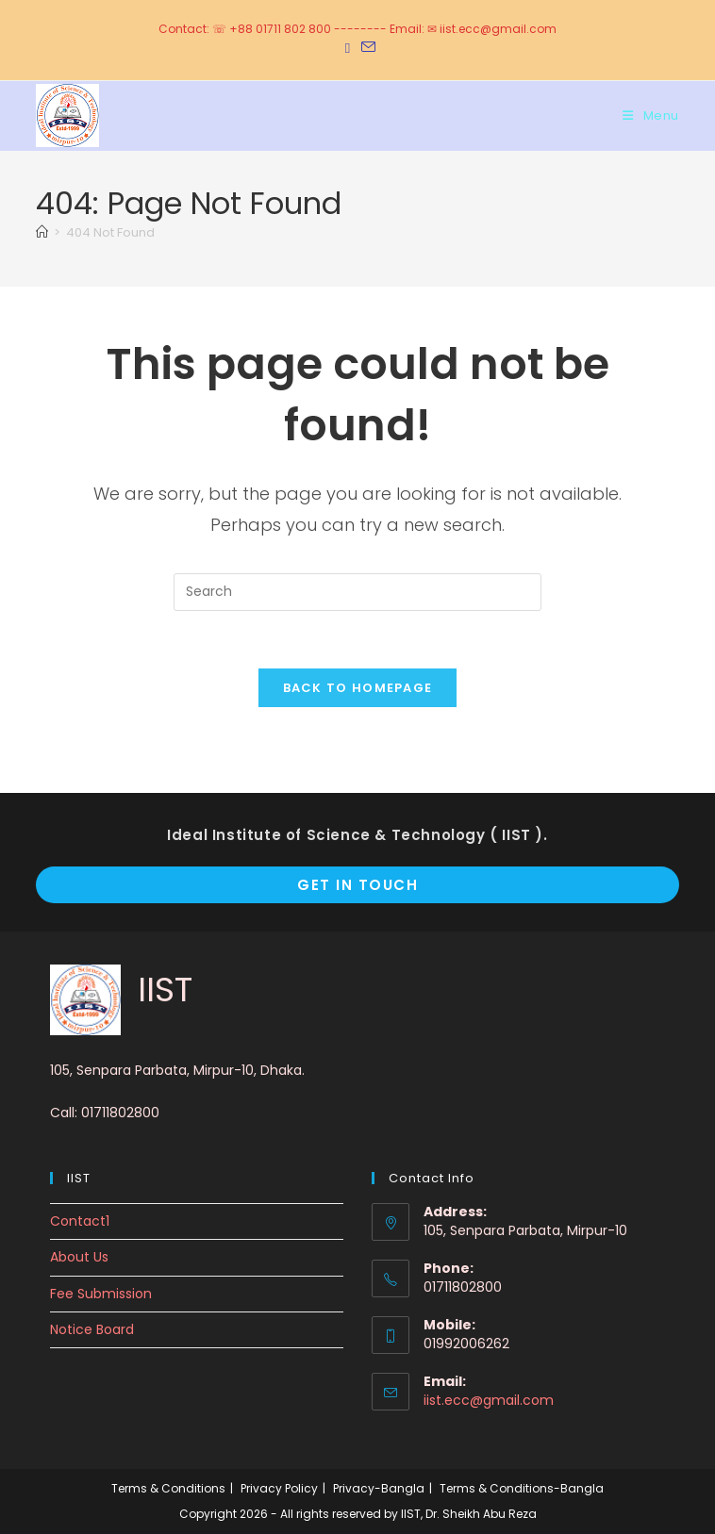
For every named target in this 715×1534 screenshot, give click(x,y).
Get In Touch (357, 885)
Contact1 (79, 1221)
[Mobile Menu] (651, 115)
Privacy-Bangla (378, 1488)
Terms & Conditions (168, 1488)
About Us (79, 1256)
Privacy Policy (279, 1488)
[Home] (42, 232)
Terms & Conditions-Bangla (522, 1488)
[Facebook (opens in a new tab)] (348, 48)
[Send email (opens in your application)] (365, 48)
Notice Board (92, 1329)
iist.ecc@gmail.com (489, 1400)
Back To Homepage (358, 688)
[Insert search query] (357, 592)
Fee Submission (101, 1293)
